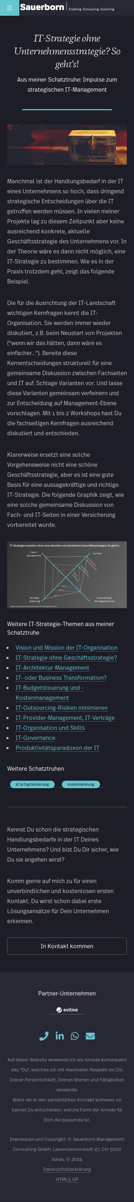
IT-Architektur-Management (52, 667)
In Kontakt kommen (67, 946)
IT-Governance (35, 737)
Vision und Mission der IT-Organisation (67, 647)
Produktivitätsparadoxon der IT (57, 747)
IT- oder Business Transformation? (61, 677)
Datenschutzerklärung (67, 1169)
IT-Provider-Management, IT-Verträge (65, 717)
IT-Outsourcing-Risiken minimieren (62, 707)
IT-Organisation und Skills (50, 727)
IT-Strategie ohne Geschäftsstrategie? (66, 657)
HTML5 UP (67, 1179)
